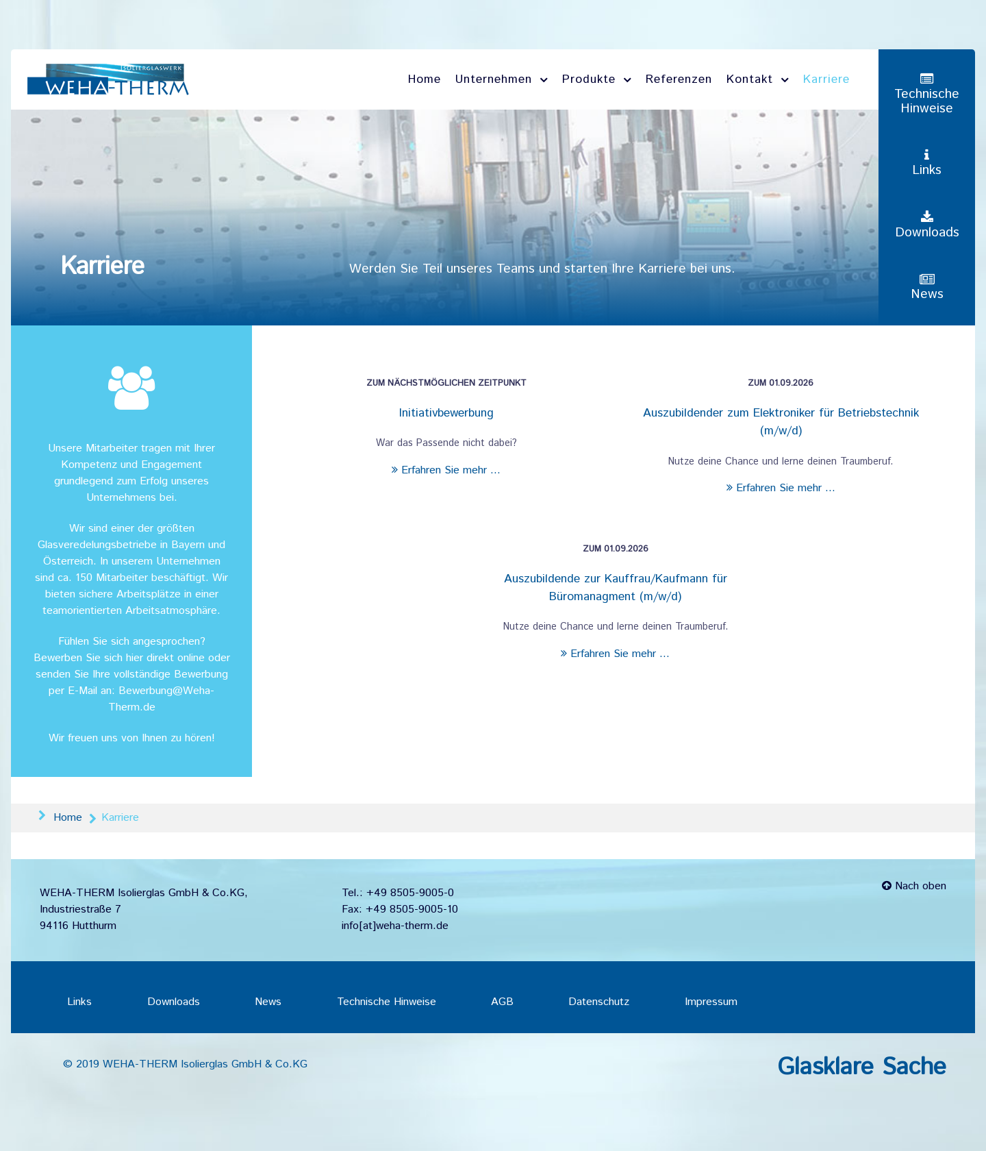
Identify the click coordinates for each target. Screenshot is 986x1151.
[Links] (927, 163)
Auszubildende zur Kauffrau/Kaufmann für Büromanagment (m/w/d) (615, 588)
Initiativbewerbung (446, 413)
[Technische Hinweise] (926, 94)
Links (79, 1002)
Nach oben (914, 886)
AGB (502, 1002)
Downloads (173, 1002)
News (268, 1002)
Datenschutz (598, 1002)
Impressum (711, 1002)
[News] (927, 288)
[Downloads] (927, 225)
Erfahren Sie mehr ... (446, 470)
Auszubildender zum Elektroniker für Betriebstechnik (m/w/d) (781, 422)
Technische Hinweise (386, 1002)
